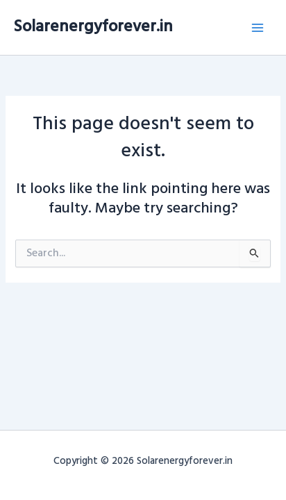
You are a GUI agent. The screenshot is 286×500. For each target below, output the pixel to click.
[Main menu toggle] (257, 27)
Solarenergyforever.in (93, 27)
